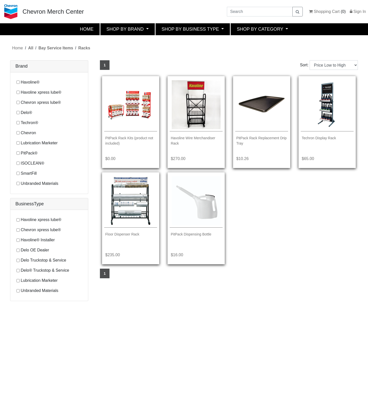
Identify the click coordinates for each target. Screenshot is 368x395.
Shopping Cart (324, 11)
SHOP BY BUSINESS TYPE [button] (191, 29)
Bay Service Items (55, 48)
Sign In (358, 11)
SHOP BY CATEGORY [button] (260, 29)
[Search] (260, 11)
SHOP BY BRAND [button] (125, 29)
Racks (84, 48)
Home (17, 48)
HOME (87, 29)
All (30, 48)
